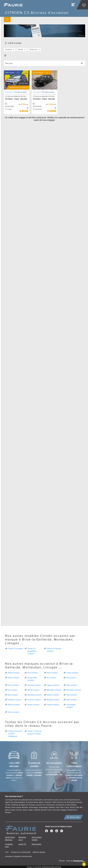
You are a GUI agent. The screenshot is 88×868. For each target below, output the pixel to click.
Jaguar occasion (53, 685)
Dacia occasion (13, 677)
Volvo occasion (13, 712)
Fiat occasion (71, 677)
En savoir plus (73, 816)
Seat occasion (71, 699)
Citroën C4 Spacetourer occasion (32, 650)
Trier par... (9, 63)
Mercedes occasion (54, 689)
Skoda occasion (14, 704)
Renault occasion (53, 699)
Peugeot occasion (14, 699)
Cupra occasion (72, 672)
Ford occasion (13, 685)
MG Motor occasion (73, 689)
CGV (7, 852)
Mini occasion (13, 694)
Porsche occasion (34, 699)
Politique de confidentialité (20, 852)
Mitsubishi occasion (34, 694)
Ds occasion (51, 677)
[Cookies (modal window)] (84, 864)
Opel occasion (71, 694)
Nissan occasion (53, 694)
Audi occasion (32, 672)
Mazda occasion (33, 689)
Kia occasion (12, 689)
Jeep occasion (71, 685)
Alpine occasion (14, 672)
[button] (18, 87)
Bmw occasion (52, 672)
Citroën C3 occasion (15, 648)
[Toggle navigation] (73, 5)
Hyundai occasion (34, 685)
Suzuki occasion (33, 704)
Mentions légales (39, 852)
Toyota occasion (53, 704)
